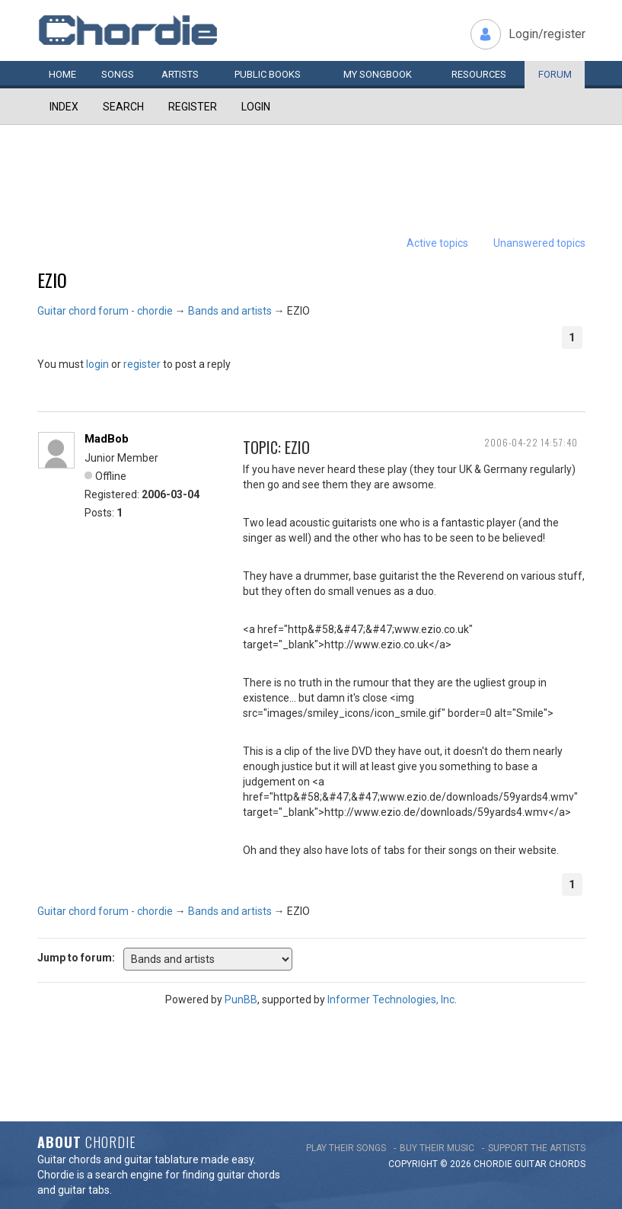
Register (192, 107)
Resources (478, 74)
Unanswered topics (539, 243)
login (97, 364)
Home (62, 74)
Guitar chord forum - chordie (105, 311)
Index (63, 107)
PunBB (241, 999)
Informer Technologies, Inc (391, 999)
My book (377, 74)
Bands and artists (230, 311)
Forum (555, 74)
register (142, 364)
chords (567, 1164)
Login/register (547, 34)
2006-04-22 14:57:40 (531, 442)
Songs (117, 74)
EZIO (52, 279)
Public (267, 74)
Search (123, 107)
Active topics (437, 243)
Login (255, 107)
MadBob (107, 439)
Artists (180, 74)
